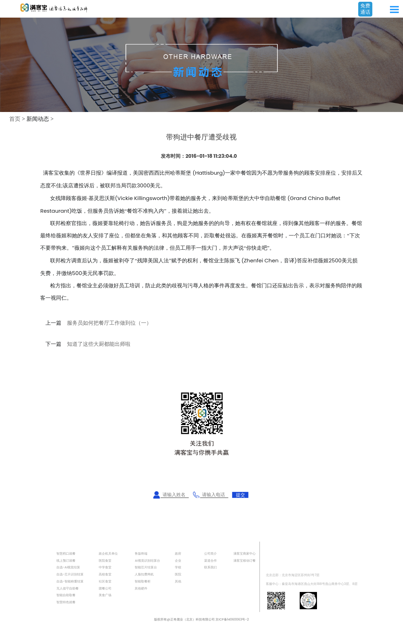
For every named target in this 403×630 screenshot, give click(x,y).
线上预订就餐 (65, 560)
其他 (178, 581)
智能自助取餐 (65, 595)
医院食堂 (105, 560)
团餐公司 (105, 588)
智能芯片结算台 (146, 567)
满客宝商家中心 (244, 553)
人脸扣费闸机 (144, 574)
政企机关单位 (108, 553)
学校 (178, 567)
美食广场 (105, 595)
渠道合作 (210, 560)
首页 (14, 119)
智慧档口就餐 (65, 553)
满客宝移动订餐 (244, 560)
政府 (178, 553)
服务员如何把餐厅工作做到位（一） (109, 323)
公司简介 (210, 553)
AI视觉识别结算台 (147, 560)
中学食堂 (105, 567)
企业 (178, 560)
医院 (178, 574)
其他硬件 (141, 588)
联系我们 (210, 567)
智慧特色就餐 (65, 602)
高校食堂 (105, 574)
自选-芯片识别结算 (70, 574)
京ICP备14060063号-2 (232, 619)
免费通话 (365, 8)
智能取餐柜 (143, 581)
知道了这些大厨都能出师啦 (98, 344)
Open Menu (394, 9)
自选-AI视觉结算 (68, 567)
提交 (240, 494)
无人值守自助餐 (67, 588)
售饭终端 (141, 553)
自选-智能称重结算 (70, 581)
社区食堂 (105, 581)
